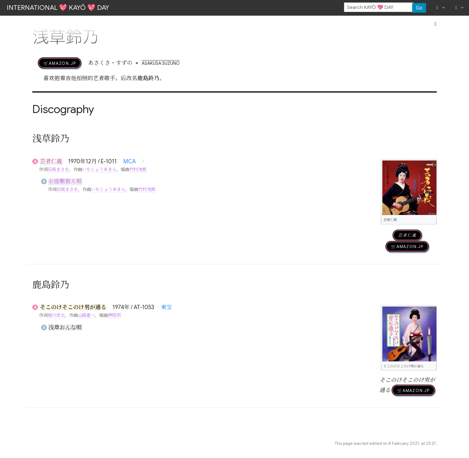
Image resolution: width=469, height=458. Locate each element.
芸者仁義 (51, 161)
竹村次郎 (138, 169)
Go (419, 7)
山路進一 (86, 315)
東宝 (166, 307)
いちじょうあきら (99, 169)
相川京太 (56, 315)
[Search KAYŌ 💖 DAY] (378, 7)
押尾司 (114, 315)
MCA (129, 161)
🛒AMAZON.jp (59, 63)
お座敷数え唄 (65, 181)
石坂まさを (58, 169)
